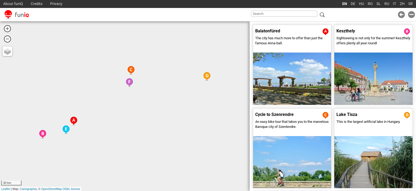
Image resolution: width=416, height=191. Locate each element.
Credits (36, 4)
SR (410, 4)
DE (353, 4)
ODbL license (71, 188)
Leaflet (5, 188)
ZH (402, 4)
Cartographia (28, 188)
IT (394, 4)
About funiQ (13, 4)
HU (361, 4)
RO (370, 4)
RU (386, 4)
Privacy (56, 4)
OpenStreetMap (51, 188)
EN (344, 4)
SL (378, 4)
